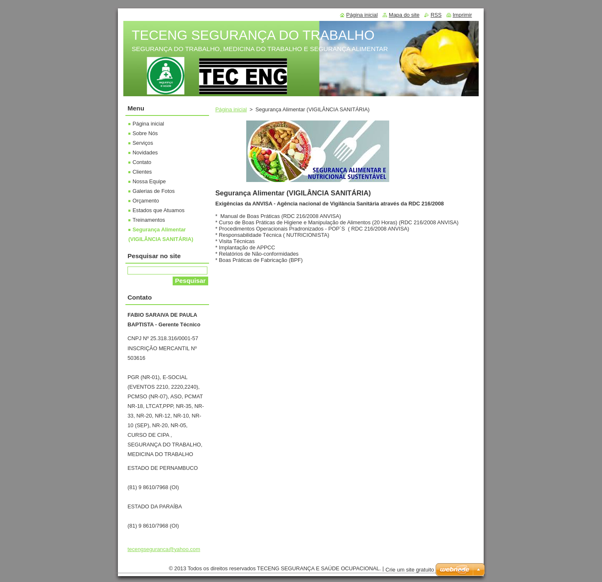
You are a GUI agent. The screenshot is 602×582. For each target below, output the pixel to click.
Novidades (145, 152)
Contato (142, 162)
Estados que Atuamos (159, 210)
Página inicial (231, 109)
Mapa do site (404, 15)
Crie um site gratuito (409, 570)
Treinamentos (149, 220)
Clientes (142, 172)
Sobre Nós (145, 133)
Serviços (143, 143)
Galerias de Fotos (154, 191)
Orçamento (146, 200)
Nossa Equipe (149, 181)
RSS (436, 15)
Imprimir (462, 15)
